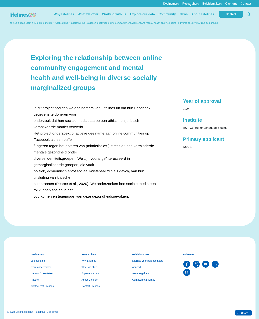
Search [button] (248, 14)
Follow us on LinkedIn (215, 264)
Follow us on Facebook (186, 264)
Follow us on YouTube (205, 264)
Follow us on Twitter (196, 264)
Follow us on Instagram (186, 272)
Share (244, 313)
